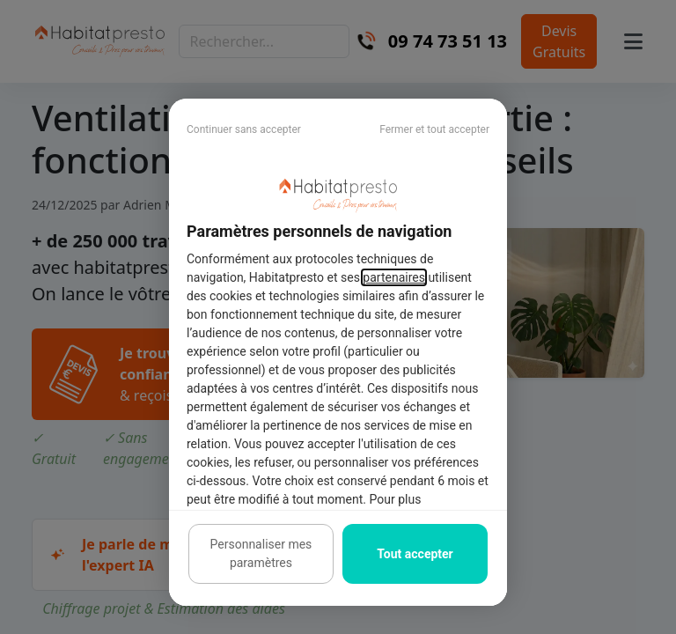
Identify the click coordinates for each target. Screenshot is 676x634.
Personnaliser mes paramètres (261, 553)
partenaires (394, 277)
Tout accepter (414, 554)
